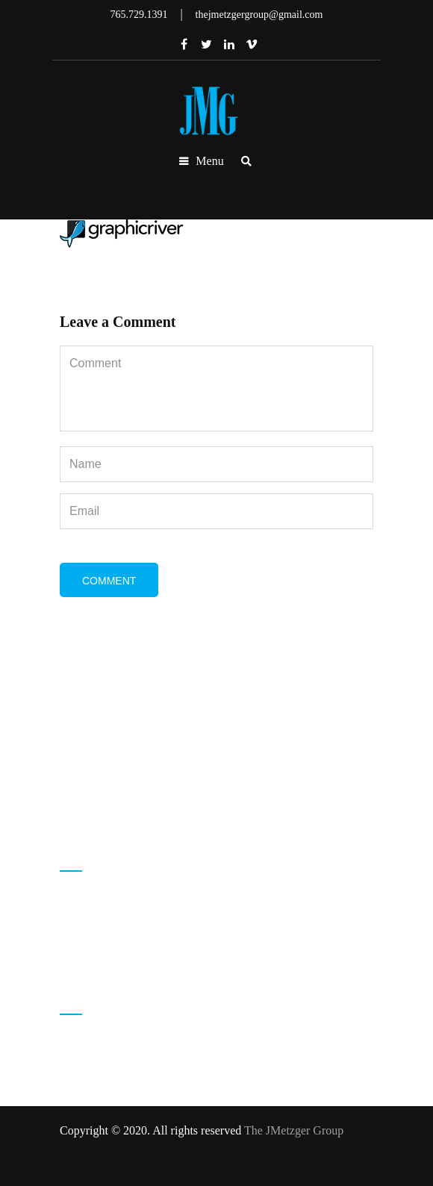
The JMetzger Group (293, 1130)
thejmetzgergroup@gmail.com (155, 952)
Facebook (184, 44)
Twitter (207, 44)
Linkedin (229, 44)
